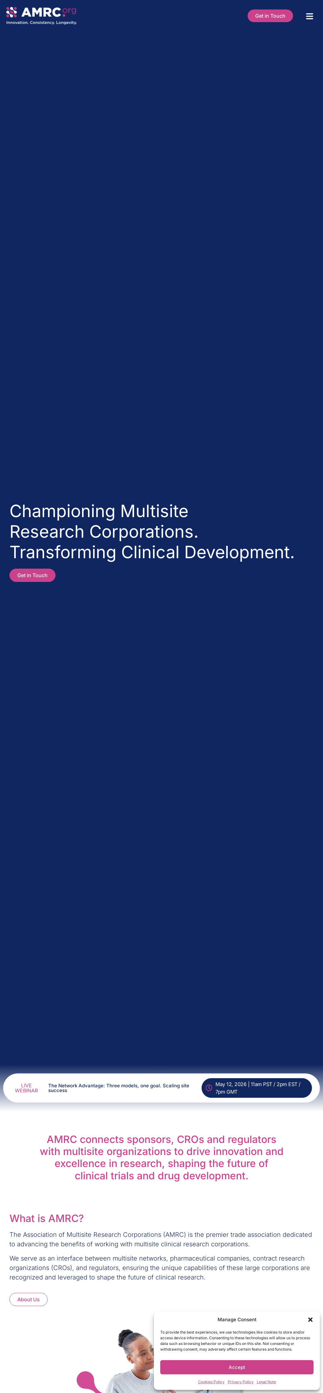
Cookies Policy (211, 1381)
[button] (310, 1320)
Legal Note (266, 1381)
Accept (237, 1367)
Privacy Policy (241, 1381)
